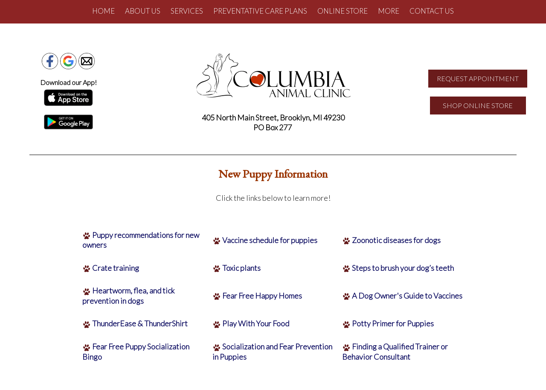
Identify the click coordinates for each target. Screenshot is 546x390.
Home (103, 10)
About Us (142, 10)
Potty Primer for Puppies (393, 323)
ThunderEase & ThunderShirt (140, 323)
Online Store (342, 10)
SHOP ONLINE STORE (478, 105)
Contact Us (432, 10)
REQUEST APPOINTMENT (478, 78)
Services (187, 10)
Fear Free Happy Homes (262, 295)
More (388, 10)
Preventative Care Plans (260, 10)
